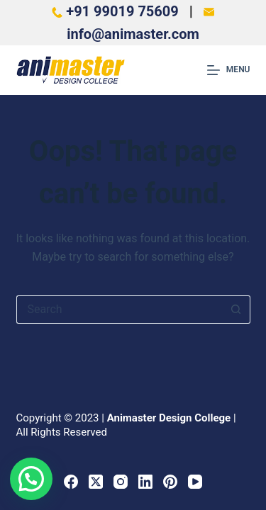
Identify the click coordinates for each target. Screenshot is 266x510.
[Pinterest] (170, 482)
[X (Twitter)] (96, 482)
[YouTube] (195, 482)
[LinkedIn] (145, 482)
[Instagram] (120, 482)
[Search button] (236, 309)
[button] (31, 479)
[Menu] (228, 70)
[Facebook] (71, 482)
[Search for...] (119, 309)
